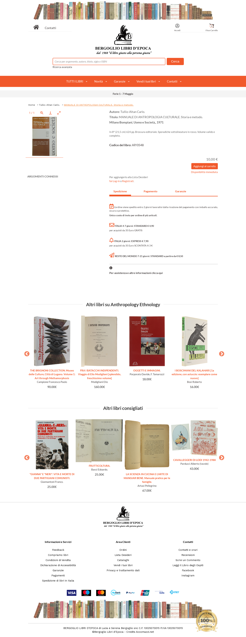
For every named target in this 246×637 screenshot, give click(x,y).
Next (220, 353)
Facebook (188, 570)
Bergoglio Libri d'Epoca (109, 631)
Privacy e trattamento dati (123, 570)
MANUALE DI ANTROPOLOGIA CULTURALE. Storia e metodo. (99, 104)
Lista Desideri (123, 555)
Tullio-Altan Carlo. (49, 104)
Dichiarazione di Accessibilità (58, 565)
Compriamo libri (58, 555)
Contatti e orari (188, 549)
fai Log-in (114, 181)
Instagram (187, 575)
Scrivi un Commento (188, 560)
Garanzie (119, 81)
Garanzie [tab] (180, 191)
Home (31, 104)
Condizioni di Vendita (58, 560)
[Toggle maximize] (59, 113)
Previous (25, 353)
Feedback (58, 549)
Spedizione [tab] (120, 191)
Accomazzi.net (145, 631)
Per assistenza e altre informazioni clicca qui (136, 272)
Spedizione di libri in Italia (58, 580)
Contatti (50, 28)
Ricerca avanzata (62, 66)
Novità (98, 81)
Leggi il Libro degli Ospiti (188, 565)
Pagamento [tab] (150, 191)
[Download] (50, 113)
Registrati (128, 181)
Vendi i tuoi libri (146, 81)
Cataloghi (123, 560)
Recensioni (188, 555)
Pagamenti (58, 575)
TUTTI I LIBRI (74, 81)
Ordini (123, 549)
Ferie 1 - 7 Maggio (123, 93)
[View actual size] (42, 113)
